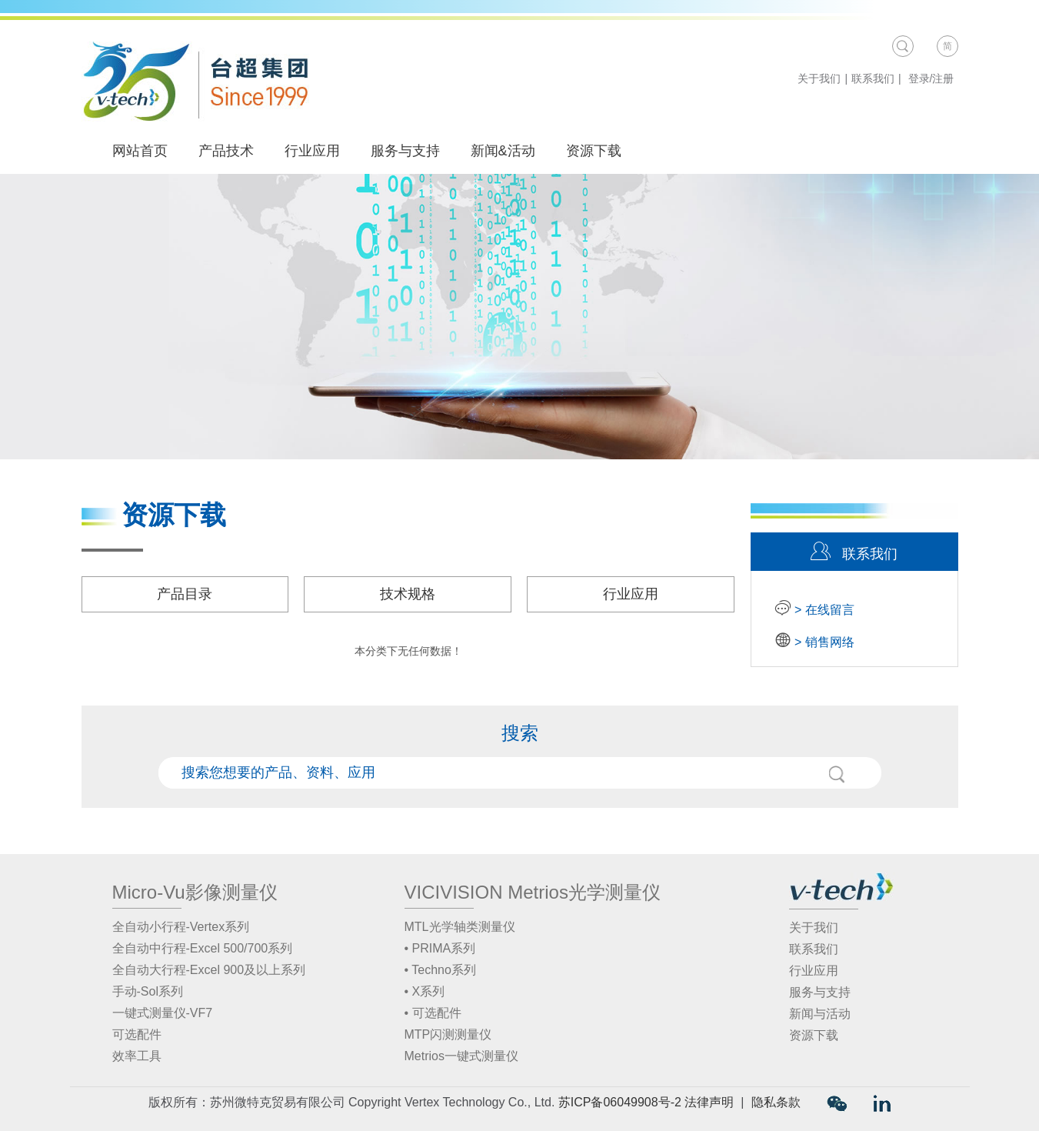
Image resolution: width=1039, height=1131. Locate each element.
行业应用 (312, 150)
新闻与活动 (820, 1013)
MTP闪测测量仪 (448, 1034)
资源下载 (593, 150)
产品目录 (184, 594)
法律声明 (709, 1102)
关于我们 (819, 78)
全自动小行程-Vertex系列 (181, 926)
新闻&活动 (509, 150)
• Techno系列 (440, 969)
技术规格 (407, 594)
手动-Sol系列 (147, 991)
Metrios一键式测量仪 (461, 1056)
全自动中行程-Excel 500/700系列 (202, 948)
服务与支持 (405, 150)
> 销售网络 (822, 642)
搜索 (836, 774)
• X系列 (425, 991)
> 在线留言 (822, 609)
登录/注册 (931, 78)
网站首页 (140, 150)
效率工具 (137, 1056)
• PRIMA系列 (440, 948)
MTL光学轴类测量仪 (460, 926)
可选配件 (137, 1034)
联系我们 (872, 78)
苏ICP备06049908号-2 (619, 1102)
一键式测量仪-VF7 (162, 1012)
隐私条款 (776, 1102)
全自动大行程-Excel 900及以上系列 (209, 969)
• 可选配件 (433, 1012)
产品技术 (232, 150)
